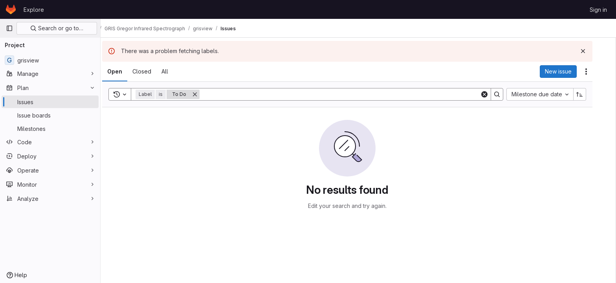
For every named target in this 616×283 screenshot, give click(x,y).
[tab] (125, 71)
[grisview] (50, 60)
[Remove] (206, 94)
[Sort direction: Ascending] (591, 94)
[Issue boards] (50, 115)
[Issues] (50, 102)
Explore (34, 9)
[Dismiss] (594, 51)
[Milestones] (50, 128)
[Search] (351, 94)
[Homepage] (10, 9)
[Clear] (495, 94)
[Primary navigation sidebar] (9, 28)
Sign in (598, 9)
